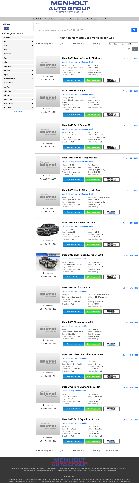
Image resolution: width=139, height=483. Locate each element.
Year (5, 41)
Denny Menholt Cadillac (110, 482)
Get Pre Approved (93, 80)
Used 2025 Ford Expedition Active (80, 419)
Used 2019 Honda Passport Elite (79, 157)
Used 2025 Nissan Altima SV (77, 322)
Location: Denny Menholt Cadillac (74, 259)
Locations (70, 19)
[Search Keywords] (134, 30)
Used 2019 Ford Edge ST (75, 90)
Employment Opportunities (87, 19)
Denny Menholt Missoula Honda (52, 482)
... (91, 44)
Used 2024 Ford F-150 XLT (76, 287)
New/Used (7, 54)
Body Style (7, 66)
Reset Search (18, 112)
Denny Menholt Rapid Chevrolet (74, 482)
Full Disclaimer (111, 470)
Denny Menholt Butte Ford (103, 480)
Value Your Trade (73, 80)
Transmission (8, 104)
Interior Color (8, 83)
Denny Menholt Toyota (94, 482)
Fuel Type (6, 87)
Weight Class (7, 99)
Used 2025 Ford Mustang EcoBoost (81, 387)
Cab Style (6, 95)
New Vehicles (37, 19)
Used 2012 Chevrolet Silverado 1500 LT (83, 255)
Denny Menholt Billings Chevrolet (58, 480)
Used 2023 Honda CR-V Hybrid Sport (82, 190)
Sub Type (6, 70)
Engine (5, 75)
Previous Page (78, 44)
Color (5, 62)
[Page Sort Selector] (118, 44)
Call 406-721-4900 (130, 59)
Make (5, 58)
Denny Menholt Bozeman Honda (36, 480)
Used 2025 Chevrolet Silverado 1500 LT (83, 354)
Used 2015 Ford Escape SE (76, 125)
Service (61, 19)
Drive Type (7, 91)
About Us (103, 19)
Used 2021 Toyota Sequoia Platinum (82, 58)
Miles (5, 50)
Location (6, 37)
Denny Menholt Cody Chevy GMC (82, 480)
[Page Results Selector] (133, 44)
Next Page (96, 44)
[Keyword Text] (82, 30)
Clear (6, 28)
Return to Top (111, 451)
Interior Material (9, 79)
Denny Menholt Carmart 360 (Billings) (27, 482)
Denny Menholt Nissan (16, 480)
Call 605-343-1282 (130, 255)
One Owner (7, 108)
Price (5, 46)
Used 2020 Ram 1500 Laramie (78, 222)
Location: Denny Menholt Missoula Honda (78, 62)
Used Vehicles (50, 19)
